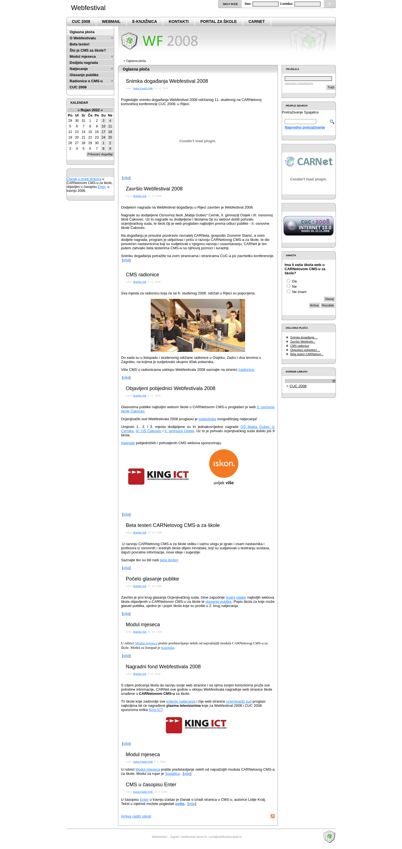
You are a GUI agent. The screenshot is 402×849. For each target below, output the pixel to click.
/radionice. (246, 369)
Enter (144, 799)
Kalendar (167, 647)
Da (294, 281)
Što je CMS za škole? (88, 50)
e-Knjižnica (144, 21)
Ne (294, 286)
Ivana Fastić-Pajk (143, 88)
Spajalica (172, 773)
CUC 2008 (81, 21)
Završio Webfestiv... (302, 341)
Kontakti (178, 21)
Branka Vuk (139, 196)
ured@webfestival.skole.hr (225, 836)
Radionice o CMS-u (86, 81)
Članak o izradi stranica (84, 179)
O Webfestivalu (83, 38)
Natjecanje (79, 69)
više (126, 178)
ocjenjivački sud (239, 701)
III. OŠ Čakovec (148, 431)
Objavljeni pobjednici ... (305, 350)
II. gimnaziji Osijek (179, 431)
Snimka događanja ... (304, 337)
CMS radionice (299, 345)
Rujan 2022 (90, 110)
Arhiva (314, 305)
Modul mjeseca (83, 56)
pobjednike (207, 419)
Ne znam (299, 292)
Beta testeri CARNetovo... (307, 354)
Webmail (111, 21)
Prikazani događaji (100, 154)
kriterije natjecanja (181, 701)
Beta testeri (80, 44)
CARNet (256, 21)
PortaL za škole (218, 21)
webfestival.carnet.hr (194, 836)
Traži (330, 87)
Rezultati (328, 305)
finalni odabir (236, 597)
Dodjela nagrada (84, 63)
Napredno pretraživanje (299, 83)
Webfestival (88, 7)
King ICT (155, 710)
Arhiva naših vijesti (136, 816)
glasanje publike (218, 601)
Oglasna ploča (82, 32)
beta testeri (169, 560)
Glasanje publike (84, 75)
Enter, (102, 187)
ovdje (180, 804)
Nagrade (128, 443)
